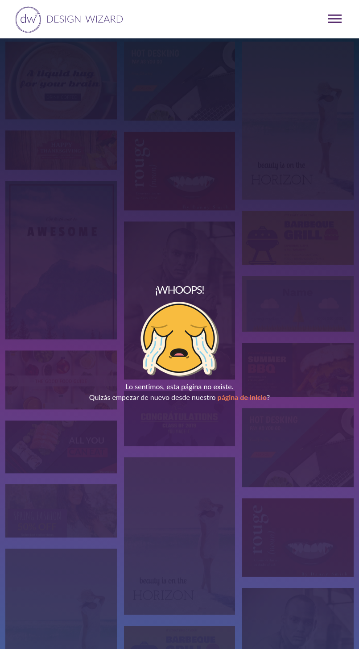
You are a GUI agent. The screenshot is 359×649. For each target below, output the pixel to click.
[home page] (67, 18)
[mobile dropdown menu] (335, 19)
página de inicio (242, 397)
